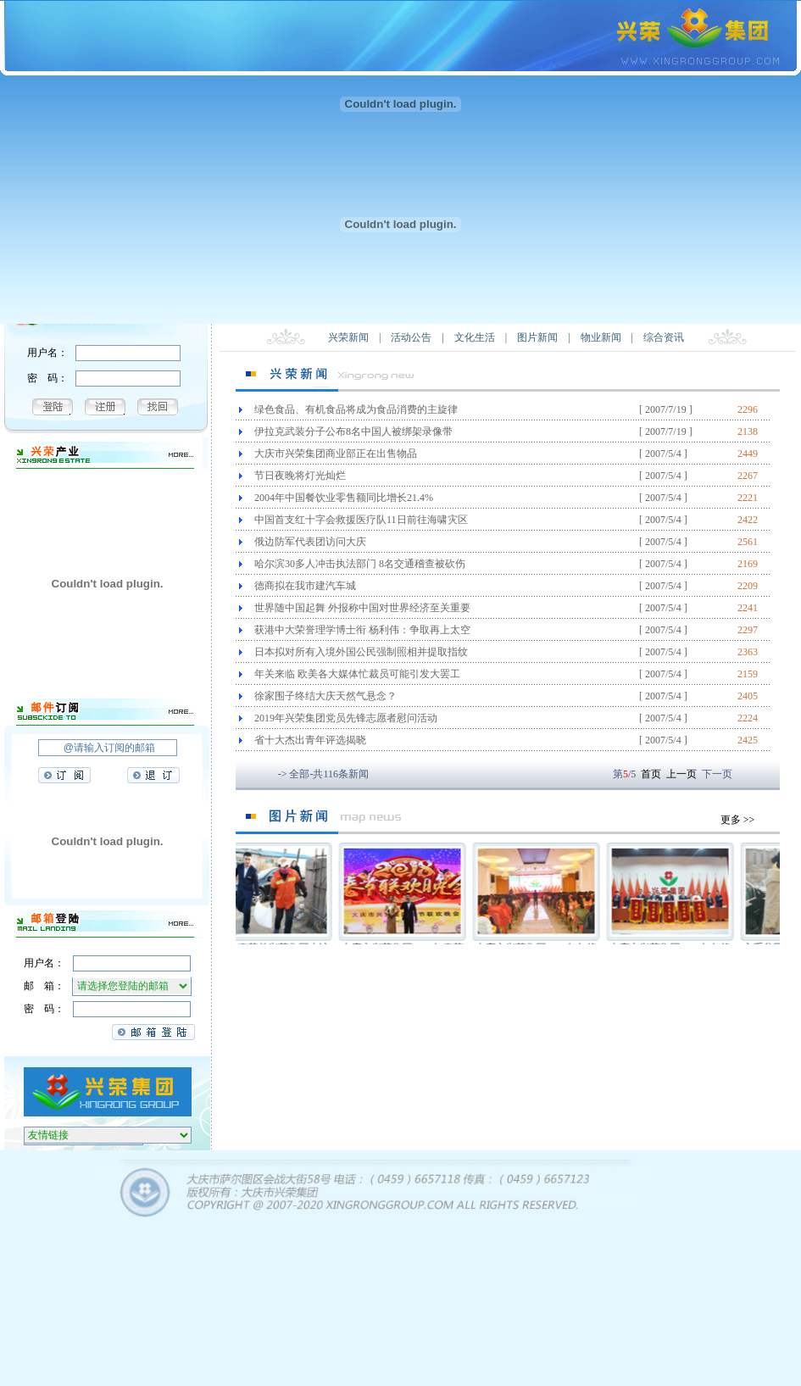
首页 (651, 774)
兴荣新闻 (348, 337)
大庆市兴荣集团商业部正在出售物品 (335, 453)
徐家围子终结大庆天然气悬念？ (325, 696)
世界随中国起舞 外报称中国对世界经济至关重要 (362, 608)
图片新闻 (537, 337)
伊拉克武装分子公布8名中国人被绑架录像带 (353, 431)
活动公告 (411, 337)
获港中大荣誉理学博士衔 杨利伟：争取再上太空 (362, 630)
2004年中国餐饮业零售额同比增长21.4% (343, 498)
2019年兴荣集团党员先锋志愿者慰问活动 (345, 718)
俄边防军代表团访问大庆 (310, 542)
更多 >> (737, 820)
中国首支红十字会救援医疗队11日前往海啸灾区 (361, 520)
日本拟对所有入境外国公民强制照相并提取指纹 (361, 652)
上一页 (681, 774)
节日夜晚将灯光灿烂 (300, 475)
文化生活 (474, 337)
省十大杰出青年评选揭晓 (310, 740)
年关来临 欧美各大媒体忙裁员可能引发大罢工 (357, 674)
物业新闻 (601, 337)
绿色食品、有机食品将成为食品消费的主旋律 (356, 409)
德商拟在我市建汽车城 (305, 586)
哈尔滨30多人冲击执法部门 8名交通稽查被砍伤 (359, 564)
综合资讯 (663, 337)
